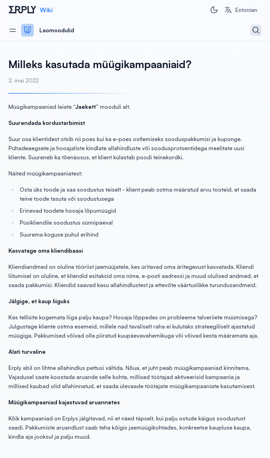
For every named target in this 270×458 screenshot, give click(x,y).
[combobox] (240, 10)
